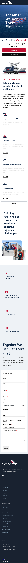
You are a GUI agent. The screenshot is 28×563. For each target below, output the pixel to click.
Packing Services (6, 529)
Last (4, 387)
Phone (5, 397)
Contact (4, 498)
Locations (4, 484)
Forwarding (5, 507)
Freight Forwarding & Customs (13, 119)
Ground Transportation (7, 515)
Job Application (6, 496)
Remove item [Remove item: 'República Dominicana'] (22, 405)
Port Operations (6, 512)
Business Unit (7, 424)
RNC (4, 415)
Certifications (5, 487)
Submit (6, 448)
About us (4, 493)
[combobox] (5, 399)
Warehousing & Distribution (12, 165)
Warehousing (5, 526)
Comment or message (10, 430)
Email (5, 390)
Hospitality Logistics (6, 523)
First (4, 383)
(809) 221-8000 (6, 544)
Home (3, 479)
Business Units (5, 482)
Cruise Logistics (6, 535)
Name (5, 378)
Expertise (4, 518)
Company (6, 409)
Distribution (5, 532)
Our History (4, 490)
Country (5, 403)
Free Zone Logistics (9, 141)
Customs (4, 510)
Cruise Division (8, 189)
